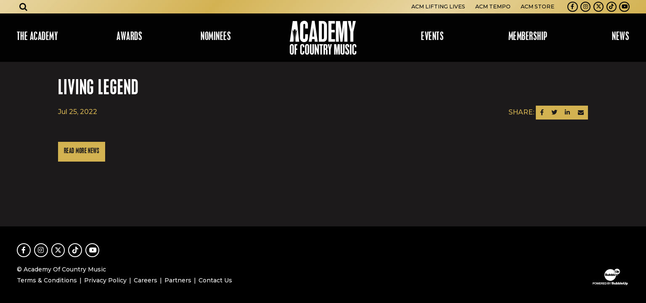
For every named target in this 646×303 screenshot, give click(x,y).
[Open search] (23, 6)
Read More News (81, 151)
